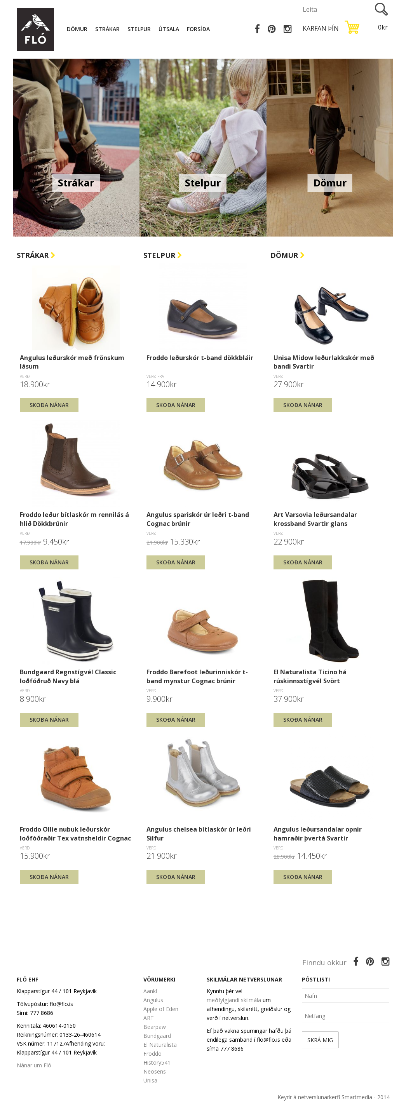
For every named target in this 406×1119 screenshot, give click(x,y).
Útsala (170, 29)
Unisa (150, 1080)
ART (148, 1018)
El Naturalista (160, 1044)
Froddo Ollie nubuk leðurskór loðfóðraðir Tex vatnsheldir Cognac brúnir (75, 833)
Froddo (152, 1053)
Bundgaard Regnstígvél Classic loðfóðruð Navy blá (68, 676)
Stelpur (140, 29)
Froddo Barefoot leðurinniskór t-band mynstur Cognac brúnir (197, 676)
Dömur (78, 29)
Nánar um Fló (34, 1065)
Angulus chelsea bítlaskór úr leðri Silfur (198, 833)
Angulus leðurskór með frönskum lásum (72, 362)
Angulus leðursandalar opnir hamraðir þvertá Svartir (318, 833)
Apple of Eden (160, 1009)
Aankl (150, 991)
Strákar (108, 29)
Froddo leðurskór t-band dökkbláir (199, 357)
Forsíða (199, 29)
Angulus (153, 1000)
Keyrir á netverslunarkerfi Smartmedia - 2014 (333, 1097)
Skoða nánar (49, 405)
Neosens (154, 1071)
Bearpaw (154, 1026)
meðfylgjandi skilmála (234, 1000)
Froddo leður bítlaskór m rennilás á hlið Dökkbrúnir (74, 518)
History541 (157, 1062)
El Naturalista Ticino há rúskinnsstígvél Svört (310, 676)
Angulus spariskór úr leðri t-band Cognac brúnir (197, 518)
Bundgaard (157, 1035)
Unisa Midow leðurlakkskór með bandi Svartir (324, 362)
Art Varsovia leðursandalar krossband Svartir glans (315, 518)
